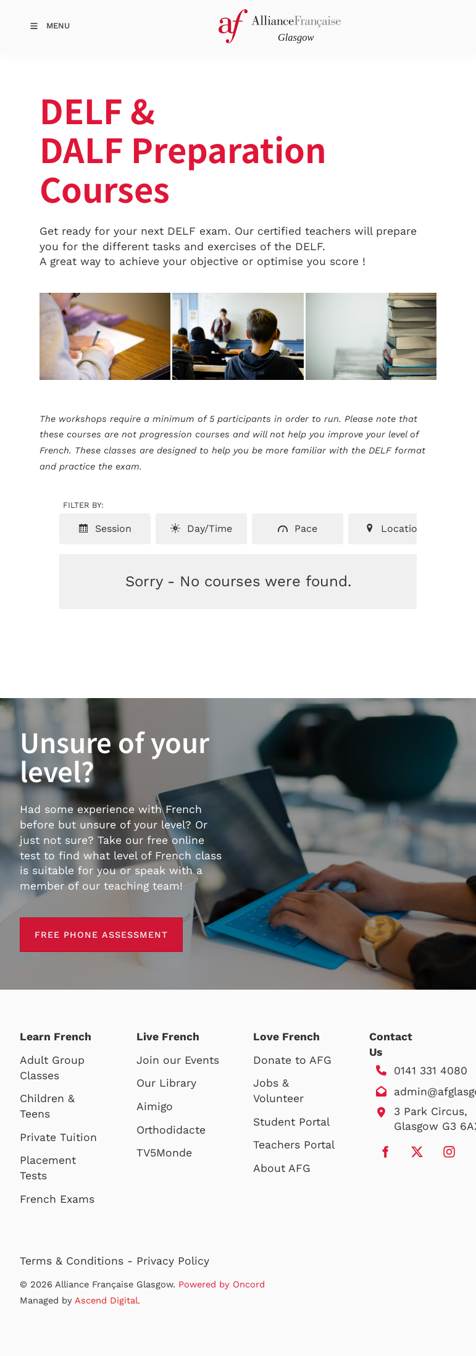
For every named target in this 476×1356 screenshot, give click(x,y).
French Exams (57, 1199)
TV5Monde (164, 1153)
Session (105, 528)
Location (394, 528)
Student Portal (291, 1122)
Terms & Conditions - (78, 1261)
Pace (297, 528)
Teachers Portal (294, 1145)
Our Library (166, 1083)
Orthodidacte (171, 1130)
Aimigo (154, 1106)
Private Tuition (58, 1137)
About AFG (282, 1168)
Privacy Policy (172, 1261)
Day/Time (201, 528)
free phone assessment (86, 925)
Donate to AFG (292, 1060)
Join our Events (177, 1060)
